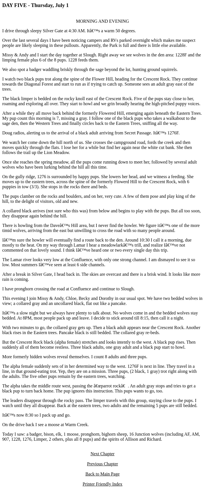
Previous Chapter (102, 463)
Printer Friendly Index (102, 484)
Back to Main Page (102, 474)
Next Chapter (102, 453)
